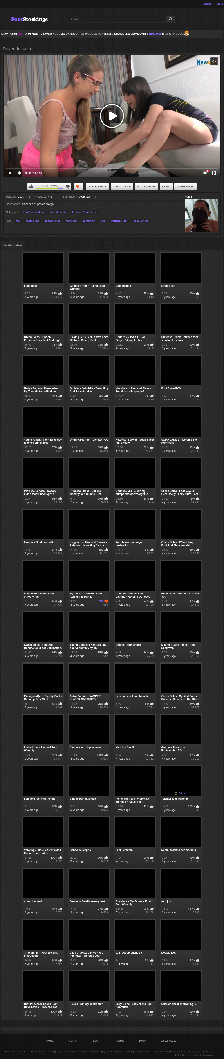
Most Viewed (42, 34)
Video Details (97, 186)
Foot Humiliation (33, 212)
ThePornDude (173, 34)
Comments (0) (185, 186)
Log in (219, 3)
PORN (24, 34)
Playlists (105, 34)
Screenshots (146, 186)
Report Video (122, 186)
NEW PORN (9, 34)
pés (103, 220)
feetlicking (32, 220)
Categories (74, 34)
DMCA (142, 1040)
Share (166, 186)
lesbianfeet (141, 220)
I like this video (31, 186)
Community (139, 34)
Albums (59, 34)
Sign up (207, 3)
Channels (122, 34)
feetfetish (71, 220)
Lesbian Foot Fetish (84, 212)
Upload (155, 34)
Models (91, 34)
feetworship (52, 220)
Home (50, 1040)
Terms (120, 1040)
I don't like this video (67, 186)
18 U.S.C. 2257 (169, 1040)
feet (18, 220)
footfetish (89, 220)
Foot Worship (58, 212)
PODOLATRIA (119, 220)
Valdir (188, 196)
